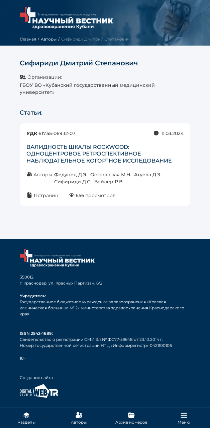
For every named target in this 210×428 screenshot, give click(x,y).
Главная (28, 39)
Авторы (49, 39)
